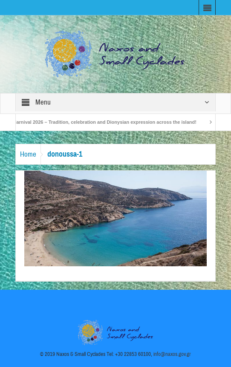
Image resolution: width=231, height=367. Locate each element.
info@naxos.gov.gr (172, 354)
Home (28, 154)
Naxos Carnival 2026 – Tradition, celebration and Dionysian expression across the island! (99, 122)
